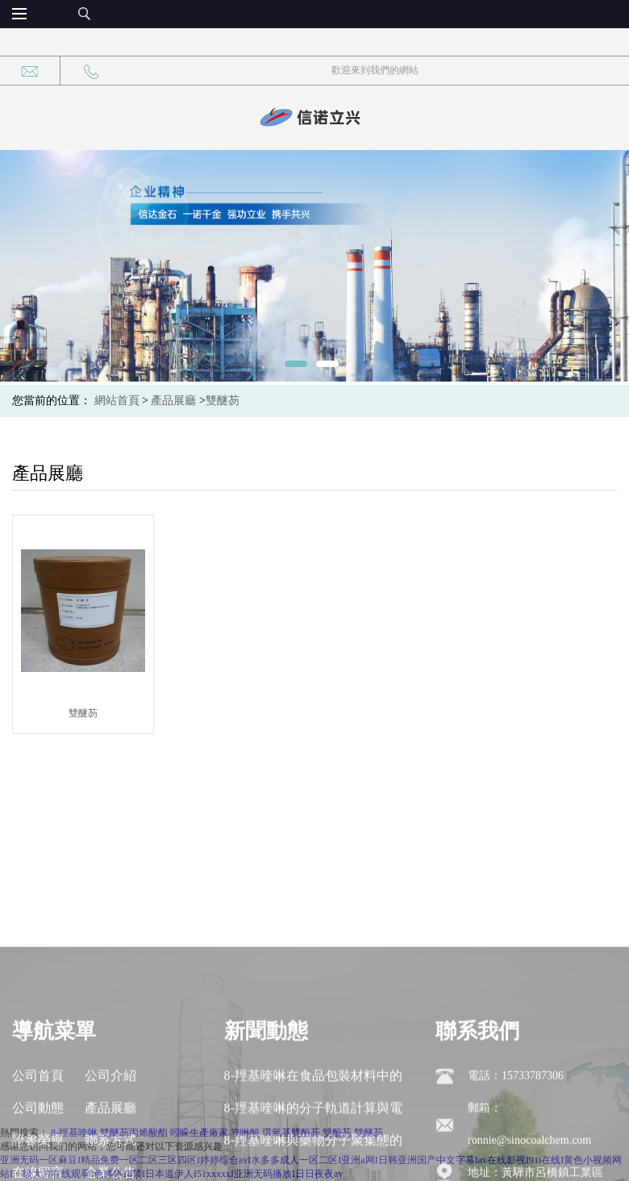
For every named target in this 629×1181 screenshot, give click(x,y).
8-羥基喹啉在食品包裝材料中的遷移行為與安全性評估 (313, 1148)
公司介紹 (110, 1143)
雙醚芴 (223, 400)
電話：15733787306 (516, 1143)
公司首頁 (38, 1143)
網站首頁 (117, 400)
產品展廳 (173, 400)
